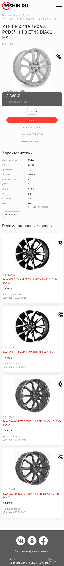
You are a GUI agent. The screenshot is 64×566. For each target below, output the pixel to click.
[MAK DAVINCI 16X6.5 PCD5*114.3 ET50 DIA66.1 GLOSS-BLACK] (32, 468)
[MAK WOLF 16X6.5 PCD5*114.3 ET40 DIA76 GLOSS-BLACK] (32, 253)
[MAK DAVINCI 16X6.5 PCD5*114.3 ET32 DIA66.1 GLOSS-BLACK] (32, 395)
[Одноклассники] (33, 540)
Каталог (16, 15)
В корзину (32, 120)
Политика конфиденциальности (32, 551)
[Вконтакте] (21, 540)
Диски (26, 15)
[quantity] (32, 111)
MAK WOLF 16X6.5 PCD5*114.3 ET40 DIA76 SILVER (29, 352)
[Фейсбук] (43, 540)
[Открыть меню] (59, 6)
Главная (6, 15)
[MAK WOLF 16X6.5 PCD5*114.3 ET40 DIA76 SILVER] (32, 326)
